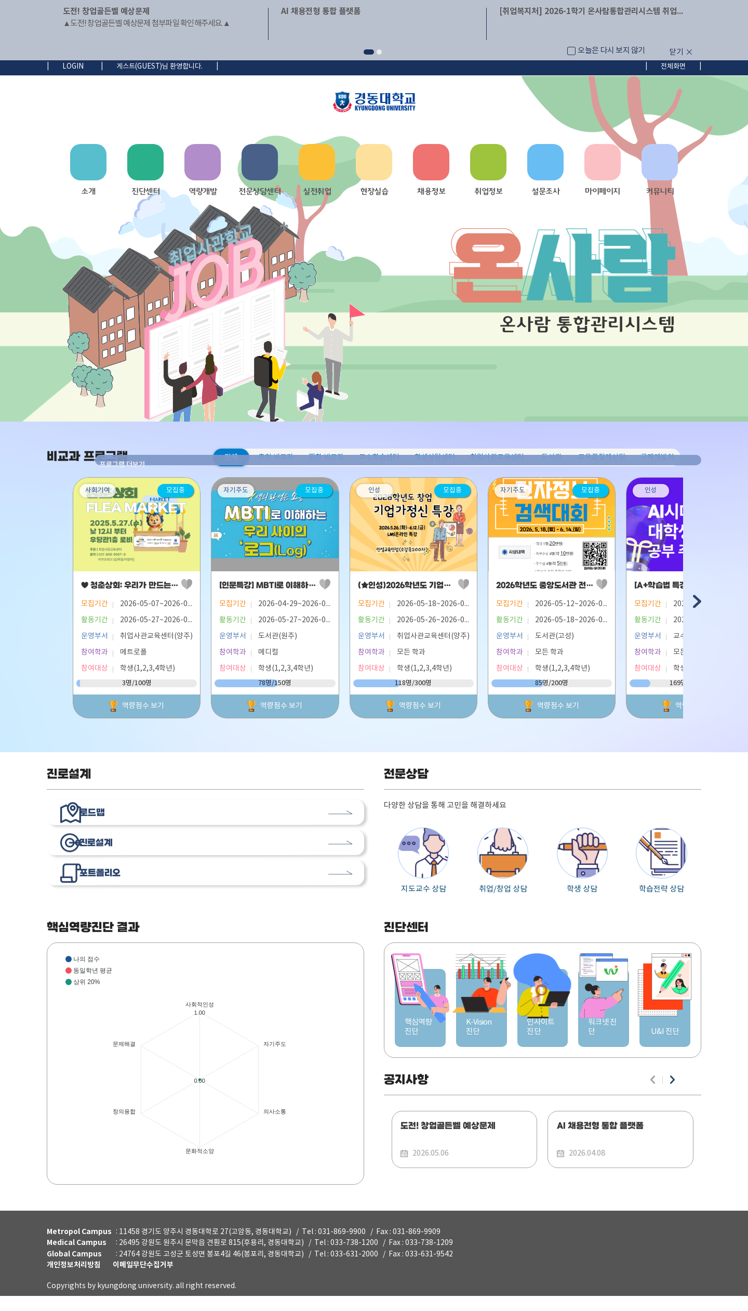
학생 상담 (582, 865)
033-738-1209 (429, 1258)
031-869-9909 (416, 1247)
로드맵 (113, 820)
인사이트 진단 (543, 1036)
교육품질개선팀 (601, 457)
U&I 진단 (665, 1036)
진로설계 (117, 857)
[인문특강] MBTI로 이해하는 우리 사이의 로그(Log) (322, 590)
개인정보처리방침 (74, 1280)
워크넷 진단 (604, 1036)
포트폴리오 (122, 894)
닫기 (676, 52)
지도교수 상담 (423, 865)
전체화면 (673, 66)
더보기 (359, 779)
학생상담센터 (435, 457)
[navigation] (374, 174)
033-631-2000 (354, 1269)
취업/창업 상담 (502, 865)
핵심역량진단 (420, 1036)
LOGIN (73, 66)
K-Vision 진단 (481, 1036)
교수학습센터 (379, 457)
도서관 (551, 457)
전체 (231, 457)
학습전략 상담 (661, 865)
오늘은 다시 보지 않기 (611, 50)
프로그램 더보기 (696, 457)
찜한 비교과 (326, 457)
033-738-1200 (354, 1258)
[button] (369, 52)
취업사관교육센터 (497, 457)
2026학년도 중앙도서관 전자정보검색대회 (612, 590)
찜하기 (201, 589)
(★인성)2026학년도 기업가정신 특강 (450, 590)
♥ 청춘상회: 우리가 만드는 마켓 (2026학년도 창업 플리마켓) (184, 590)
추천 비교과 (275, 457)
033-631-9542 (429, 1269)
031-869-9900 (342, 1247)
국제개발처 (657, 457)
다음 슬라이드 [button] (696, 604)
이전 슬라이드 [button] (52, 604)
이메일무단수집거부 (143, 1280)
